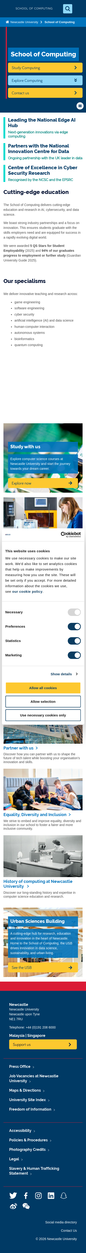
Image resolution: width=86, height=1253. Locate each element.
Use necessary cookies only (43, 715)
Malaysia (17, 1035)
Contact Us (69, 1230)
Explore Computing (27, 80)
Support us (22, 1044)
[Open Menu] (78, 8)
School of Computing (59, 22)
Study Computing (26, 67)
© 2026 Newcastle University (56, 1239)
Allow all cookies (43, 688)
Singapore (36, 1035)
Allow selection (43, 701)
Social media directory (61, 1222)
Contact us (20, 92)
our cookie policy (27, 591)
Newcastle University (24, 22)
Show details (61, 674)
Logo (7, 8)
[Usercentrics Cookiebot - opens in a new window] (61, 535)
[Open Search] (67, 8)
